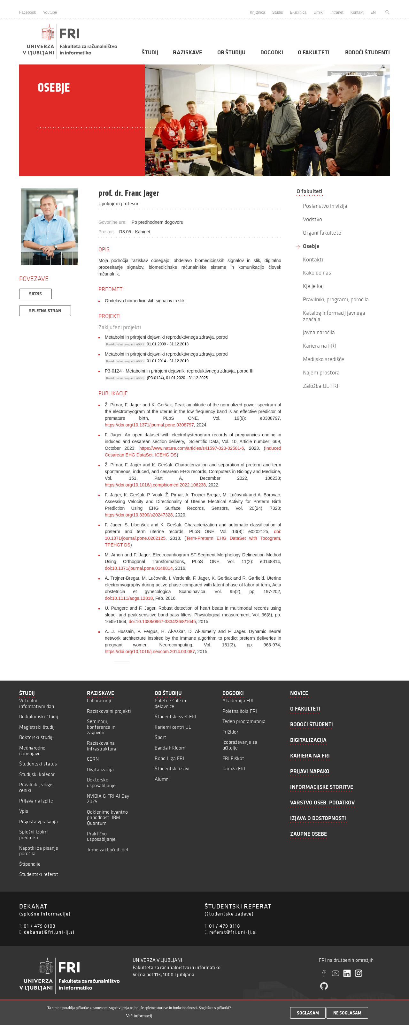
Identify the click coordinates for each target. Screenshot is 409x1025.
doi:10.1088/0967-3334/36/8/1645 (162, 621)
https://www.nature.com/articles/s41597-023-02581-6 (191, 448)
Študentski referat (38, 874)
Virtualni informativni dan (36, 703)
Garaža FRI (233, 768)
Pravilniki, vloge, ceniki (36, 787)
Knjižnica (257, 12)
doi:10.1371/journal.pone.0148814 (139, 568)
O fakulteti (313, 52)
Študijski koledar (37, 774)
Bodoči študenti (367, 52)
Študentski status (38, 764)
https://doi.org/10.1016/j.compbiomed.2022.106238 (155, 484)
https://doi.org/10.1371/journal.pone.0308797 (149, 424)
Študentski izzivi (172, 768)
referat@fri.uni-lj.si (233, 932)
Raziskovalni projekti (109, 711)
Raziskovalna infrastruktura (101, 746)
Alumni (162, 779)
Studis (277, 12)
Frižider (230, 732)
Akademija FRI (237, 700)
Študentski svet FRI (175, 716)
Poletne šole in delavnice (170, 703)
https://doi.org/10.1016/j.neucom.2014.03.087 (150, 651)
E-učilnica (298, 12)
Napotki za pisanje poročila (38, 851)
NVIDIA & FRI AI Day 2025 (108, 799)
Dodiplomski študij (38, 716)
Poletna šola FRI (239, 711)
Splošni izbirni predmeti (34, 834)
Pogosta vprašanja (38, 821)
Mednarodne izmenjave (32, 751)
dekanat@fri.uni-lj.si (49, 932)
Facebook (27, 12)
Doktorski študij (35, 737)
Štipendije (30, 864)
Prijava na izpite (36, 801)
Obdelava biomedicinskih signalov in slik (145, 300)
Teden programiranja (244, 721)
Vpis (23, 811)
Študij (150, 52)
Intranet (336, 12)
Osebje (372, 73)
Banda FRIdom (170, 748)
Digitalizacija (100, 769)
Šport (160, 737)
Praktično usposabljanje (101, 836)
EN (373, 12)
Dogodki (271, 52)
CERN (93, 759)
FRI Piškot (233, 758)
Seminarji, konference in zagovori (101, 726)
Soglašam (308, 1015)
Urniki (318, 12)
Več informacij (139, 1017)
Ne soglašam (347, 1015)
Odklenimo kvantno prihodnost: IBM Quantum (107, 817)
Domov (336, 73)
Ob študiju (231, 52)
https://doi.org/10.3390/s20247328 (139, 514)
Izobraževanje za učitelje (239, 745)
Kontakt (357, 12)
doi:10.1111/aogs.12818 (129, 598)
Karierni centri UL (173, 727)
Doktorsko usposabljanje (101, 782)
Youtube (50, 12)
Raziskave (187, 52)
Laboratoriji (99, 700)
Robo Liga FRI (169, 758)
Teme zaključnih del (107, 850)
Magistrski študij (37, 727)
